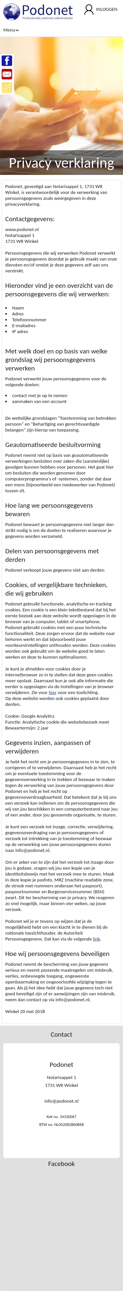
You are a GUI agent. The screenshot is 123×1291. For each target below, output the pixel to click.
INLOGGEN (106, 9)
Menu (11, 30)
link (96, 939)
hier (52, 692)
